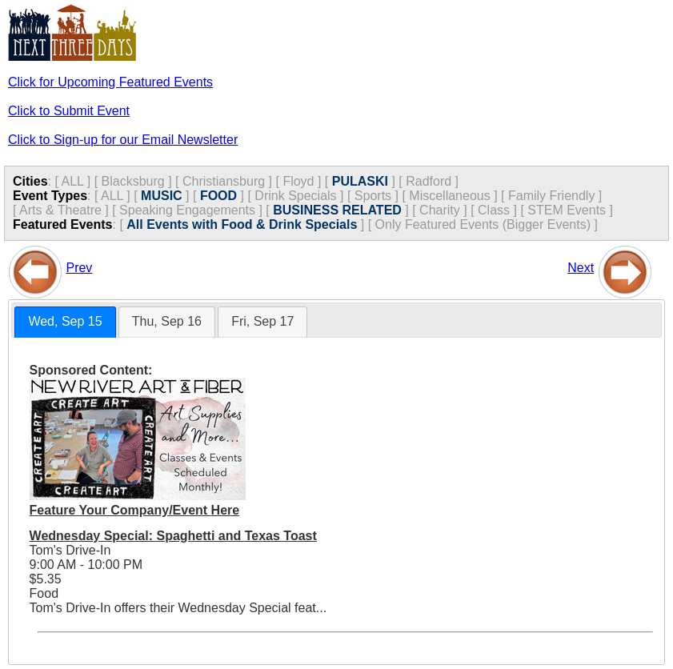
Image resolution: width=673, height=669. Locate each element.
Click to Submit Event (69, 111)
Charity (439, 210)
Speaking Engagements (187, 210)
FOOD (218, 195)
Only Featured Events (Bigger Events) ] (486, 224)
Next (580, 267)
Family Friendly (551, 195)
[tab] (64, 322)
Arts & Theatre (60, 210)
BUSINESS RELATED (337, 210)
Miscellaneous (449, 195)
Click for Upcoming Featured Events (110, 82)
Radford (428, 181)
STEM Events (566, 210)
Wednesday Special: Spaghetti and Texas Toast (173, 536)
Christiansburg (223, 181)
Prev (79, 267)
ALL (72, 181)
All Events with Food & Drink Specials (241, 224)
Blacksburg (133, 181)
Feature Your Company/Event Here (135, 510)
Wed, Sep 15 (65, 321)
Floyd (298, 181)
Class (494, 210)
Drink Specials (295, 195)
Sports (373, 195)
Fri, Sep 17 (262, 321)
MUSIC (161, 195)
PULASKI (360, 181)
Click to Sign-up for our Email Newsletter (123, 139)
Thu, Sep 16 (167, 321)
